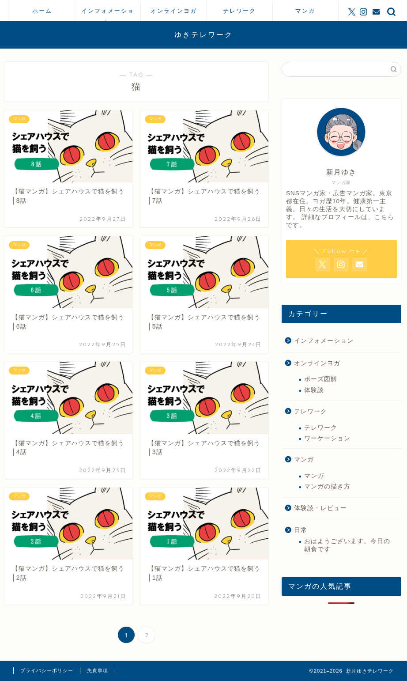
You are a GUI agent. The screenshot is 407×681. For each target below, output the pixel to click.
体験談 (314, 390)
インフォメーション (107, 14)
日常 (300, 530)
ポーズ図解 (320, 379)
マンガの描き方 (327, 486)
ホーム (42, 10)
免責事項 (97, 670)
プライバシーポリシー (46, 670)
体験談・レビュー (320, 508)
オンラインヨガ (174, 10)
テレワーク (239, 10)
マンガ (305, 10)
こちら (384, 217)
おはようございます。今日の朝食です (347, 545)
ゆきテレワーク (203, 34)
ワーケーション (327, 438)
